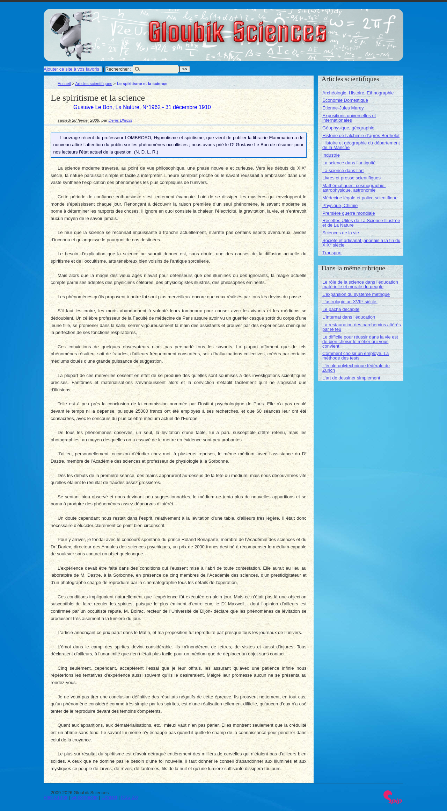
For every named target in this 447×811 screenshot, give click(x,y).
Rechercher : (118, 69)
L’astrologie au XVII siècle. (350, 301)
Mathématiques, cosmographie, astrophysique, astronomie (354, 188)
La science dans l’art (343, 170)
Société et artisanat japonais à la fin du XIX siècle (361, 243)
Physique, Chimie (340, 205)
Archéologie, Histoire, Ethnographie (358, 92)
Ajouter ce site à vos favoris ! (73, 69)
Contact (109, 797)
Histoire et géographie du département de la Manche (361, 145)
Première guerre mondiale (348, 213)
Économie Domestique (345, 100)
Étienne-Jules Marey (343, 108)
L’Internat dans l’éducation (348, 317)
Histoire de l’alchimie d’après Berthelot (361, 135)
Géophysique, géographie (348, 127)
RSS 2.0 (129, 797)
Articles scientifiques (93, 83)
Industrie (331, 155)
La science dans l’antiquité (349, 162)
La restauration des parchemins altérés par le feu (361, 327)
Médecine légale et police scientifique (359, 197)
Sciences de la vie (340, 232)
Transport (332, 252)
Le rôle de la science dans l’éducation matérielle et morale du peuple (360, 284)
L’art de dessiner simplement (351, 377)
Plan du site (55, 797)
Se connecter (84, 797)
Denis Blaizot (120, 120)
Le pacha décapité (340, 309)
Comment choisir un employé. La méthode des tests (355, 356)
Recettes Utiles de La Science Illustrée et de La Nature (361, 223)
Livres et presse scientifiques (351, 177)
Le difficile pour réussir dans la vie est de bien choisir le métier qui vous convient (360, 341)
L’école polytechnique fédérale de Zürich (356, 368)
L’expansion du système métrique (356, 294)
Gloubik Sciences (277, 27)
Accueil (64, 83)
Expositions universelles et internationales (349, 118)
